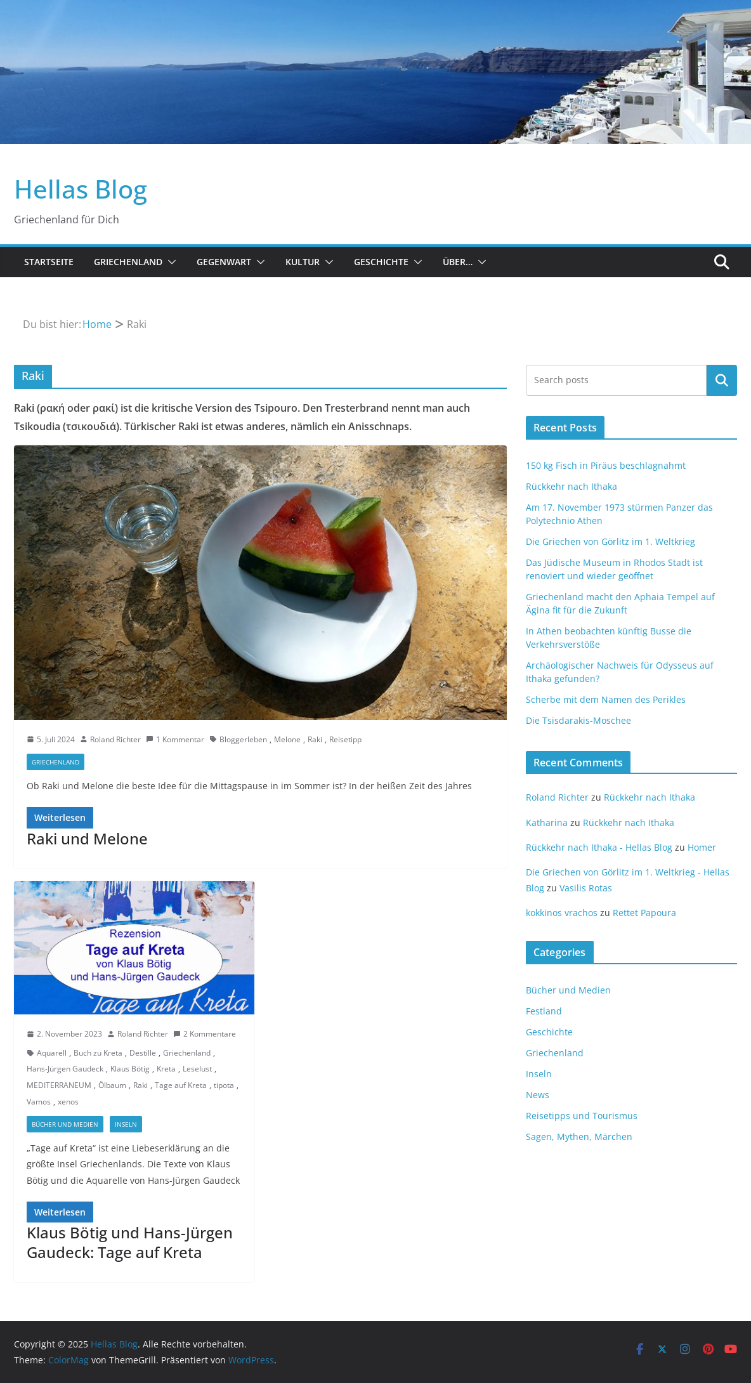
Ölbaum (112, 1085)
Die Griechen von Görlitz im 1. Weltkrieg (610, 541)
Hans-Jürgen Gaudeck (65, 1068)
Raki (315, 739)
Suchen (722, 380)
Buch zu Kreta (98, 1052)
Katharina (547, 822)
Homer (702, 847)
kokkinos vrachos (562, 913)
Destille (142, 1052)
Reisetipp (345, 739)
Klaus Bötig (130, 1068)
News (537, 1095)
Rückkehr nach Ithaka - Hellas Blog (599, 847)
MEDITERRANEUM (59, 1085)
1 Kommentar (175, 739)
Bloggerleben (243, 739)
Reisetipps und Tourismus (581, 1116)
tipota (224, 1085)
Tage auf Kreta (181, 1085)
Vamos (39, 1101)
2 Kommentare (204, 1033)
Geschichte (381, 262)
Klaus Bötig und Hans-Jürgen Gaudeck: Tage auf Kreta (130, 1242)
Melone (287, 739)
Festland (544, 1011)
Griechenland (128, 262)
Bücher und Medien (65, 1124)
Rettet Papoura (644, 913)
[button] (169, 262)
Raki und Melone (87, 838)
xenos (68, 1101)
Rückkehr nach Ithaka (571, 486)
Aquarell (52, 1052)
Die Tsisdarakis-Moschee (578, 720)
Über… (458, 262)
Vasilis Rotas (585, 888)
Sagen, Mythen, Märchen (579, 1137)
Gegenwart (224, 262)
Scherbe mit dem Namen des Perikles (606, 699)
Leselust (197, 1068)
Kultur (302, 262)
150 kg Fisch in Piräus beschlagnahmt (606, 465)
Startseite (49, 262)
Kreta (166, 1068)
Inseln (126, 1124)
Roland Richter (115, 739)
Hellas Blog (80, 188)
